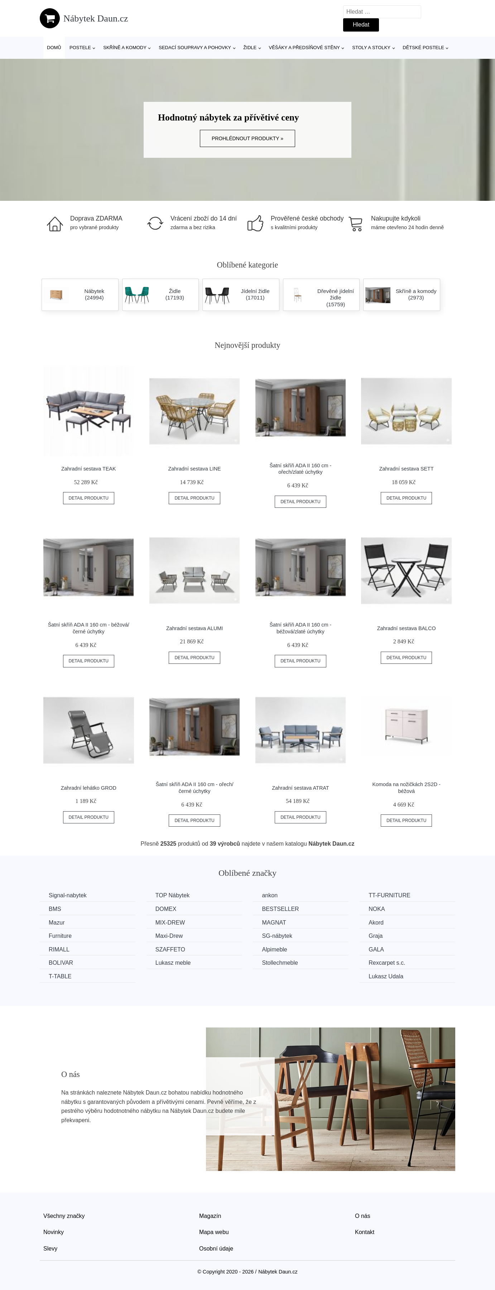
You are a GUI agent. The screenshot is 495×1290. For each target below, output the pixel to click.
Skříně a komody (124, 47)
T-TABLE (60, 976)
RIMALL (59, 949)
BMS (55, 909)
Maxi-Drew (169, 936)
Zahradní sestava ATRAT (300, 788)
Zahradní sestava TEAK (88, 469)
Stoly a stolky (371, 47)
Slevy (50, 1249)
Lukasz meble (173, 963)
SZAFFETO (170, 949)
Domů (54, 47)
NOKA (377, 909)
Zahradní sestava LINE (194, 469)
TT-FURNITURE (389, 895)
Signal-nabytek (68, 895)
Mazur (56, 923)
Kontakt (364, 1232)
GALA (376, 949)
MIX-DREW (170, 923)
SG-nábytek (277, 936)
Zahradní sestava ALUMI (194, 628)
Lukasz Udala (386, 976)
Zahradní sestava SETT (406, 469)
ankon (270, 895)
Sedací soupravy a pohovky (195, 47)
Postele (80, 47)
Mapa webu (214, 1232)
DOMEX (166, 909)
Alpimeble (274, 949)
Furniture (60, 936)
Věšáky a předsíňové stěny (304, 47)
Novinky (53, 1232)
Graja (376, 936)
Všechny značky (64, 1216)
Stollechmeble (280, 963)
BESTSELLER (280, 909)
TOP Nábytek (172, 895)
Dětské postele (423, 47)
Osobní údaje (216, 1249)
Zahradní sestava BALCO (406, 628)
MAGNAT (274, 923)
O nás (362, 1216)
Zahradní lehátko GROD (88, 788)
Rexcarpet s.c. (387, 963)
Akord (376, 923)
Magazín (210, 1216)
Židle (249, 47)
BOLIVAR (61, 963)
